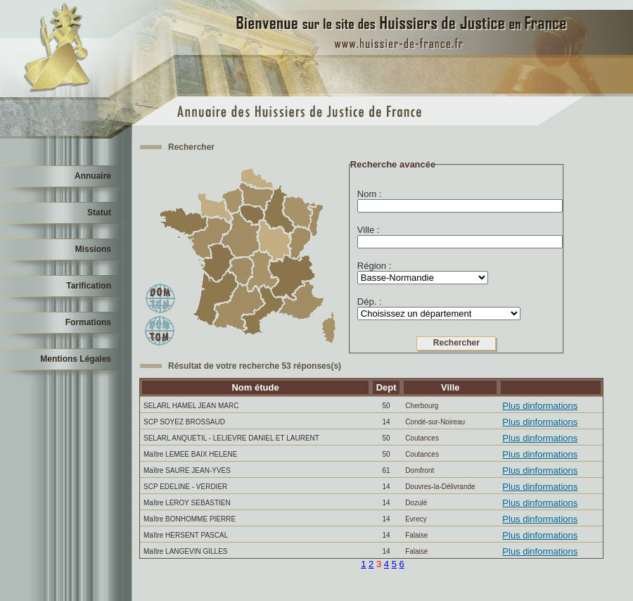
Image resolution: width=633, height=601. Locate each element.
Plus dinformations (539, 405)
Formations (88, 322)
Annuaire (93, 176)
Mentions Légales (75, 359)
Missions (93, 249)
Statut (99, 212)
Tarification (88, 286)
